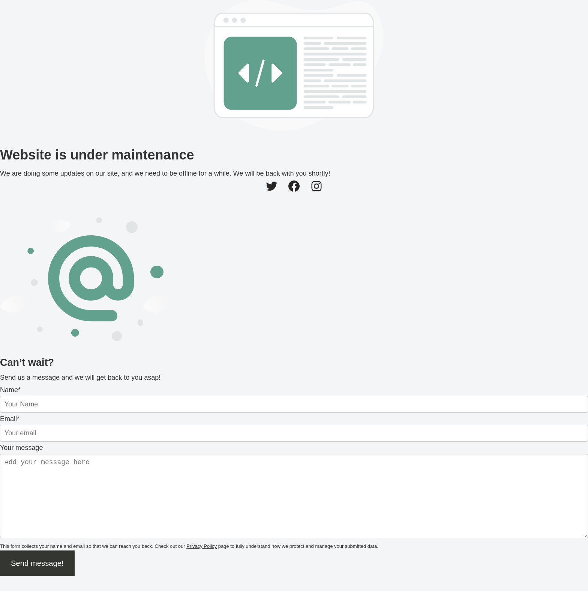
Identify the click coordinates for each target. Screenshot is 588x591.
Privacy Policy (201, 561)
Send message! (37, 578)
